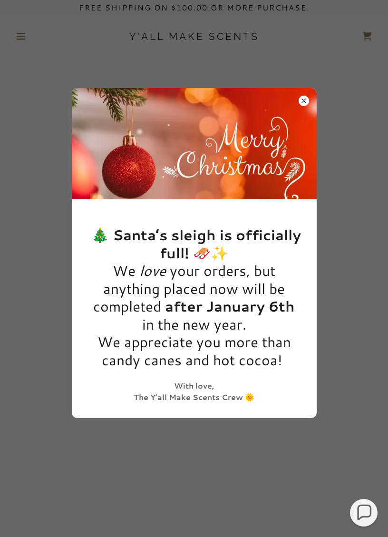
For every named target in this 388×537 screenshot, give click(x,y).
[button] (364, 513)
